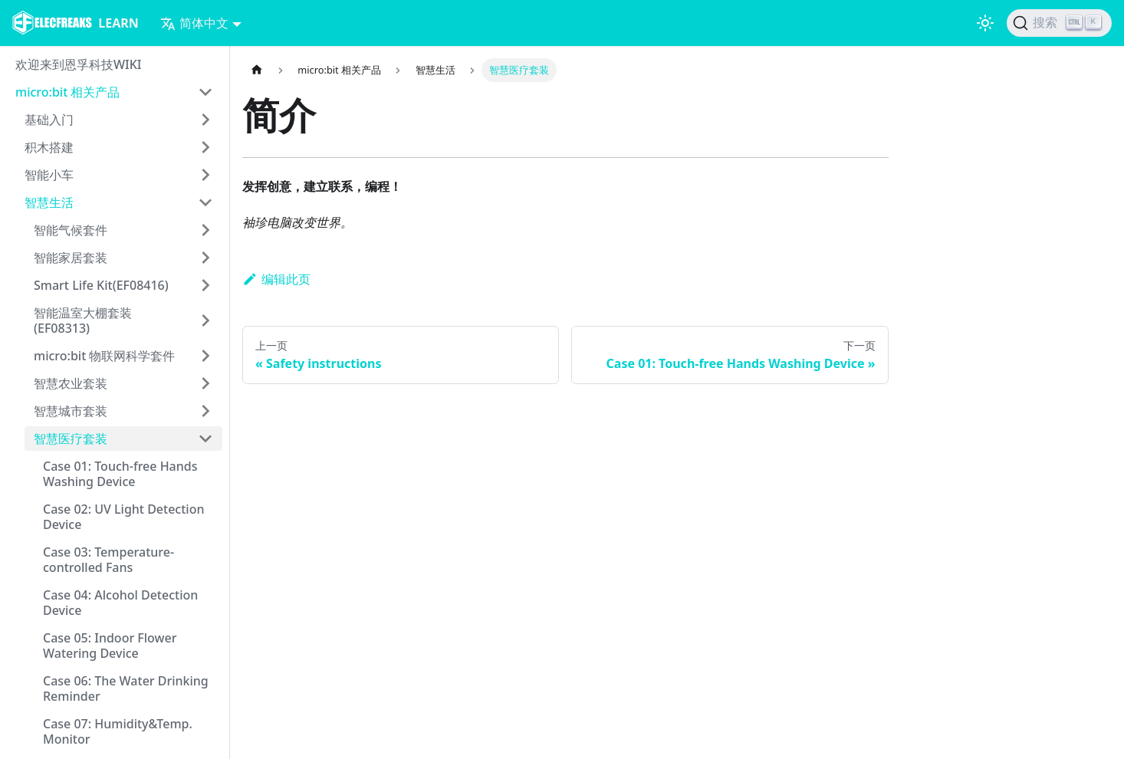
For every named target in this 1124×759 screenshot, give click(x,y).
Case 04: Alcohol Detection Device (120, 602)
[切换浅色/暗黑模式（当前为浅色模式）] (985, 23)
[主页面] (256, 70)
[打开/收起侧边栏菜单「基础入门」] (205, 119)
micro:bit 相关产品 (67, 92)
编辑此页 (276, 279)
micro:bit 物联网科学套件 (104, 355)
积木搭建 (49, 147)
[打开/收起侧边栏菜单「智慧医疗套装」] (205, 438)
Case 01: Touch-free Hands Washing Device (120, 474)
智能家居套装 (70, 257)
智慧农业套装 (70, 383)
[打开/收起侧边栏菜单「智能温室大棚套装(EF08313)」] (205, 320)
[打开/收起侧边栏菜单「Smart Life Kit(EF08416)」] (205, 285)
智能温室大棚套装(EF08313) (83, 320)
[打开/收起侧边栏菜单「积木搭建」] (205, 147)
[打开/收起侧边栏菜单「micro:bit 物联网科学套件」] (205, 355)
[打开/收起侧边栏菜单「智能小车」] (205, 175)
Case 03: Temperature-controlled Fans (108, 560)
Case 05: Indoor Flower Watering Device (109, 645)
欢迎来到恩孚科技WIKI (78, 64)
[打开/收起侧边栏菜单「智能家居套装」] (205, 257)
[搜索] (1059, 23)
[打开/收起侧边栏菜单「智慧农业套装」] (205, 383)
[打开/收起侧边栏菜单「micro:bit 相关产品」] (205, 92)
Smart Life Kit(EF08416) (101, 285)
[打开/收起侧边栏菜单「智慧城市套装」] (205, 411)
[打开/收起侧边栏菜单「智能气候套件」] (205, 230)
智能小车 (49, 174)
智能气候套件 (70, 230)
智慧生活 (49, 202)
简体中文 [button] (194, 23)
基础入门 (49, 119)
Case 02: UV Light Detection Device (123, 517)
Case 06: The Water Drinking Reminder (126, 688)
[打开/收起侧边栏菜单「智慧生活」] (205, 202)
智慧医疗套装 (70, 438)
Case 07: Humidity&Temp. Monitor (117, 731)
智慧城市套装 (70, 410)
